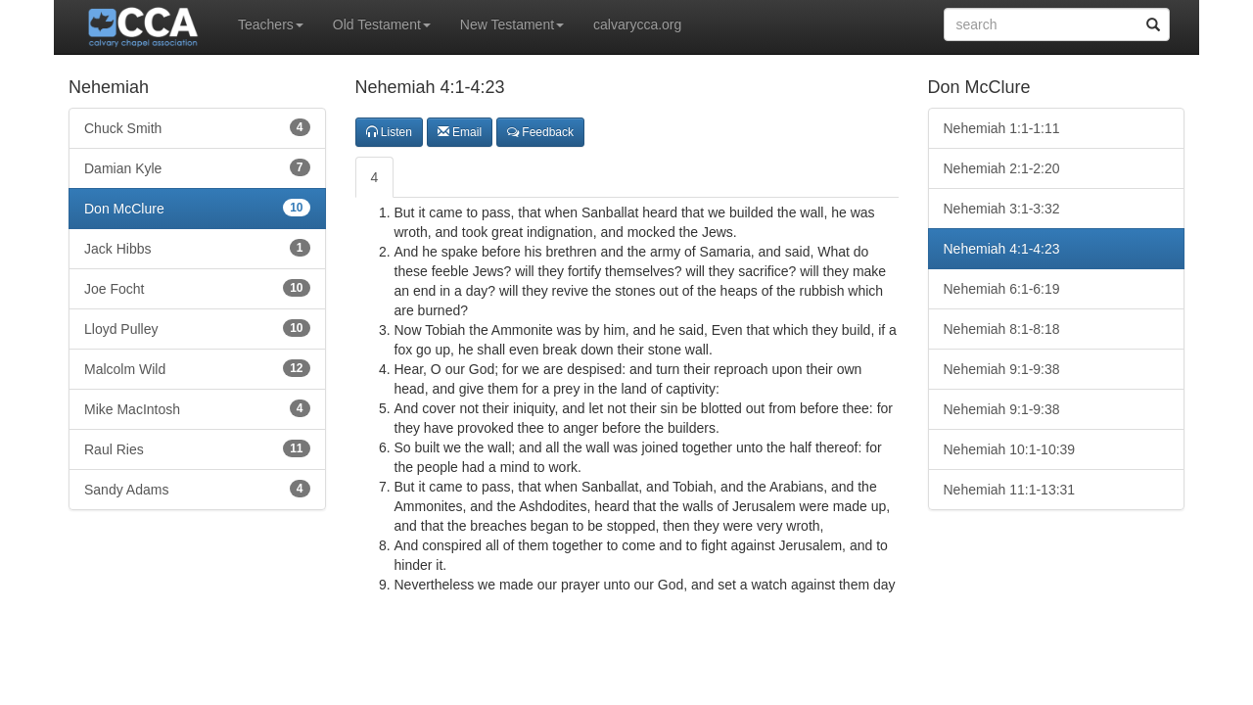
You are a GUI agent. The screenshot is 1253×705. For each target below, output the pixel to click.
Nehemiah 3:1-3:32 (1002, 208)
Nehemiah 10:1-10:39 (1010, 449)
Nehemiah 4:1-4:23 (1002, 249)
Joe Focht (197, 288)
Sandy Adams (197, 488)
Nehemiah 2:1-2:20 (1002, 168)
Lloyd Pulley (197, 328)
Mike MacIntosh (197, 408)
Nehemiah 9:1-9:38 (1002, 369)
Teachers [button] (270, 24)
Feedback (540, 132)
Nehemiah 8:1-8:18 (1002, 329)
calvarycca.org (637, 24)
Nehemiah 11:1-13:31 (1010, 489)
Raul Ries (197, 448)
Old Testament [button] (382, 24)
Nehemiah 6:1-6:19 (1002, 289)
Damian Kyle (197, 167)
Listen (389, 132)
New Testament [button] (512, 24)
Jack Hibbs (197, 248)
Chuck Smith (197, 127)
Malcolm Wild (197, 368)
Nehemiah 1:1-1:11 (1002, 128)
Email (460, 132)
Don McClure (197, 207)
